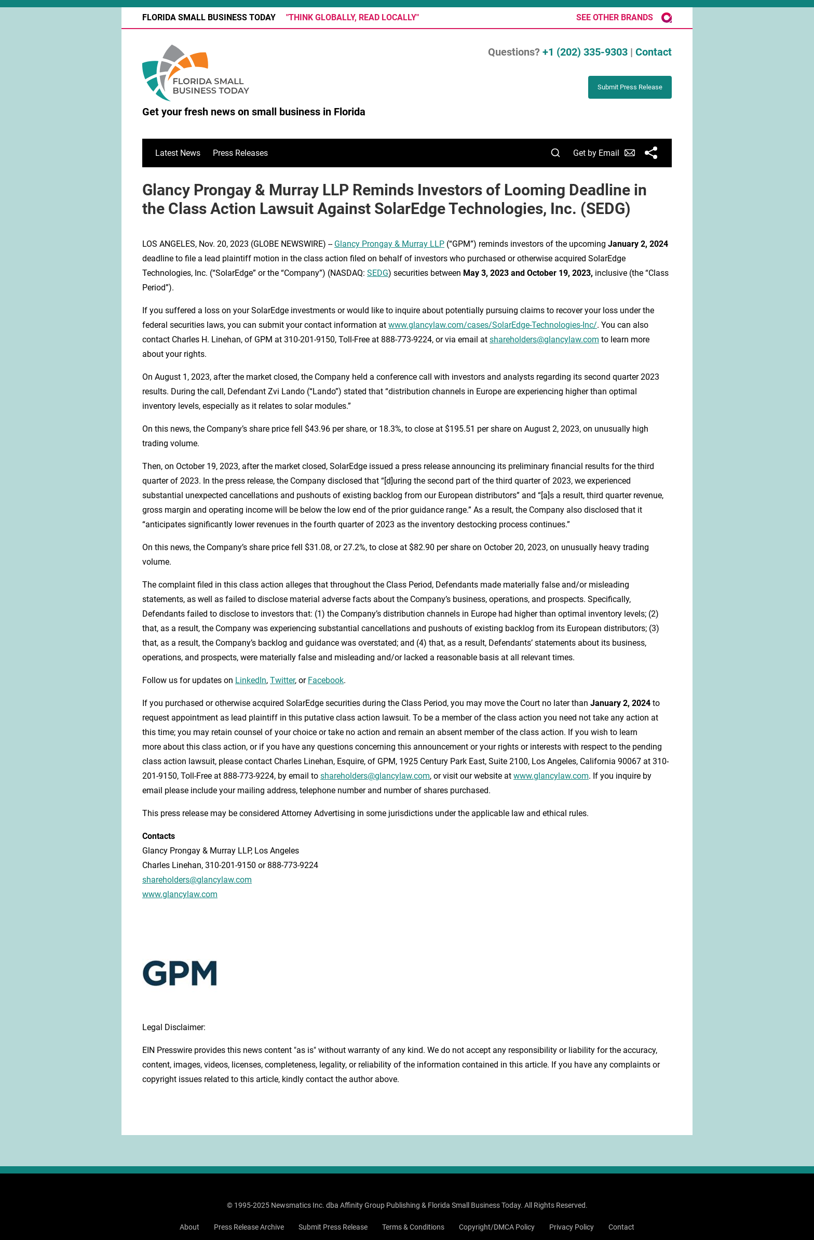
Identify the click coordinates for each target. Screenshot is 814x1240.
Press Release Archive (249, 1227)
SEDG (377, 273)
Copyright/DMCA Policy (497, 1227)
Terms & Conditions (413, 1227)
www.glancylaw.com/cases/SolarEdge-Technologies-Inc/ (492, 325)
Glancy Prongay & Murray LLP (389, 244)
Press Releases (240, 153)
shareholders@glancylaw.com (544, 339)
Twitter (282, 680)
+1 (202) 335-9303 (585, 52)
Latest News (177, 153)
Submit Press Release (333, 1227)
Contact (653, 52)
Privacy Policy (571, 1227)
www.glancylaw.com (551, 776)
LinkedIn (250, 680)
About (189, 1227)
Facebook (326, 680)
